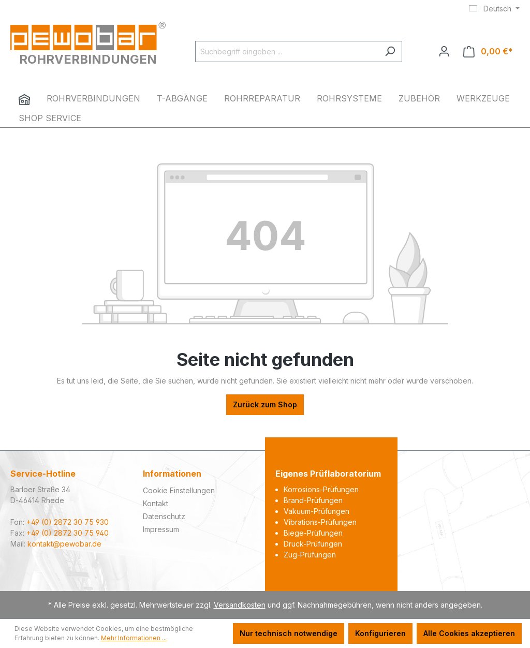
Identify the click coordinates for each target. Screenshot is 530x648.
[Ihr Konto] (444, 51)
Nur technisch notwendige (288, 633)
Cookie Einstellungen (179, 490)
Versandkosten (240, 604)
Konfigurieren (380, 633)
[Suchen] (390, 51)
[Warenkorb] (488, 51)
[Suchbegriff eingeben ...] (286, 51)
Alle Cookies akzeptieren (469, 633)
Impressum (161, 529)
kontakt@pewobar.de (64, 543)
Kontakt (155, 503)
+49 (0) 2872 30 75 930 (67, 522)
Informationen (172, 473)
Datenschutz (164, 516)
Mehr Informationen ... (134, 638)
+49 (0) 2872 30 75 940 (67, 532)
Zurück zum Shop (265, 404)
